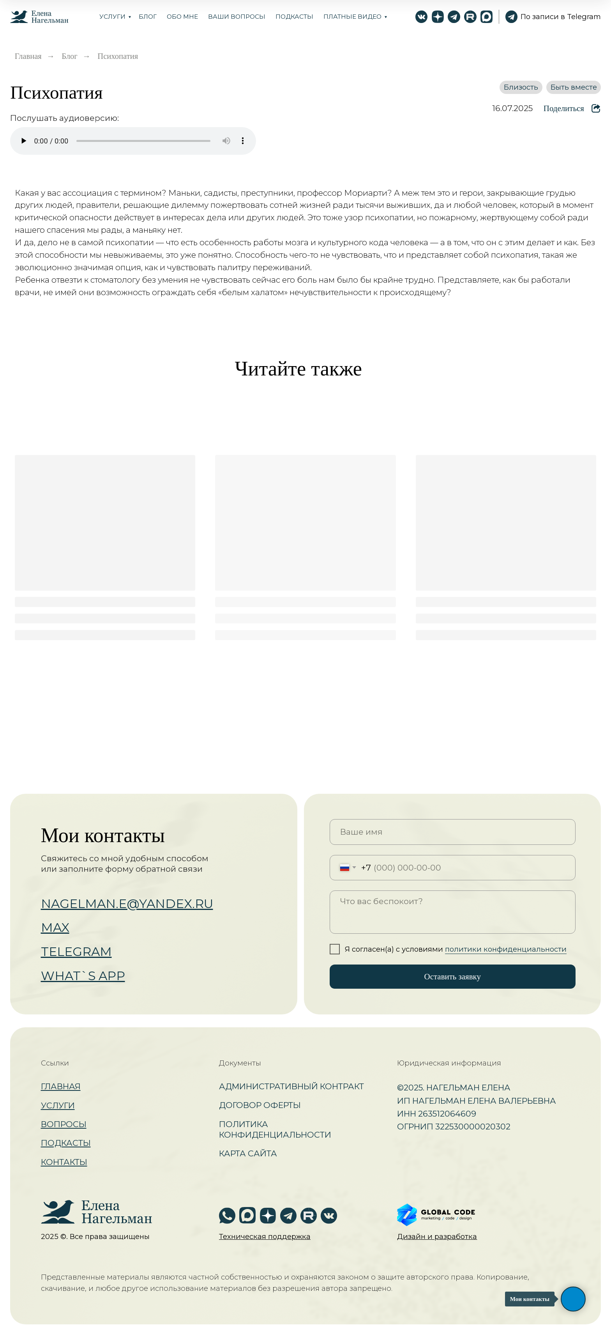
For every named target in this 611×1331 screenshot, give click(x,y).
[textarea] (453, 912)
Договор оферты (260, 1105)
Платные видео (352, 16)
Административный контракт (291, 1086)
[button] (265, 1236)
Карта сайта (248, 1153)
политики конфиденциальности (506, 949)
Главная (28, 56)
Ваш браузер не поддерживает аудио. (133, 141)
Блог (70, 56)
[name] (453, 831)
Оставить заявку (452, 976)
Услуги (112, 16)
